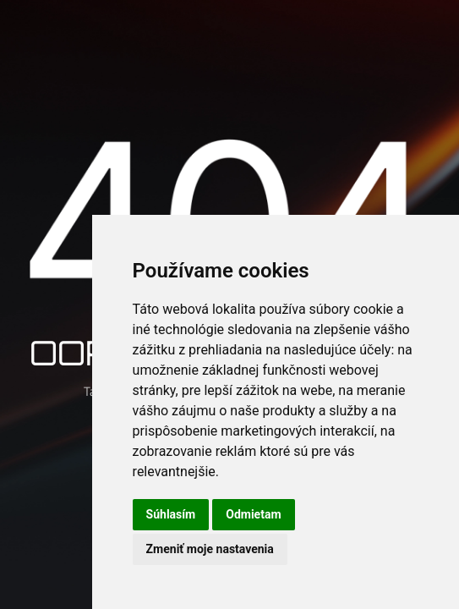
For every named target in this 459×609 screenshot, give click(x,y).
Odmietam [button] (253, 514)
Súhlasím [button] (171, 514)
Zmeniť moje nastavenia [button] (210, 549)
